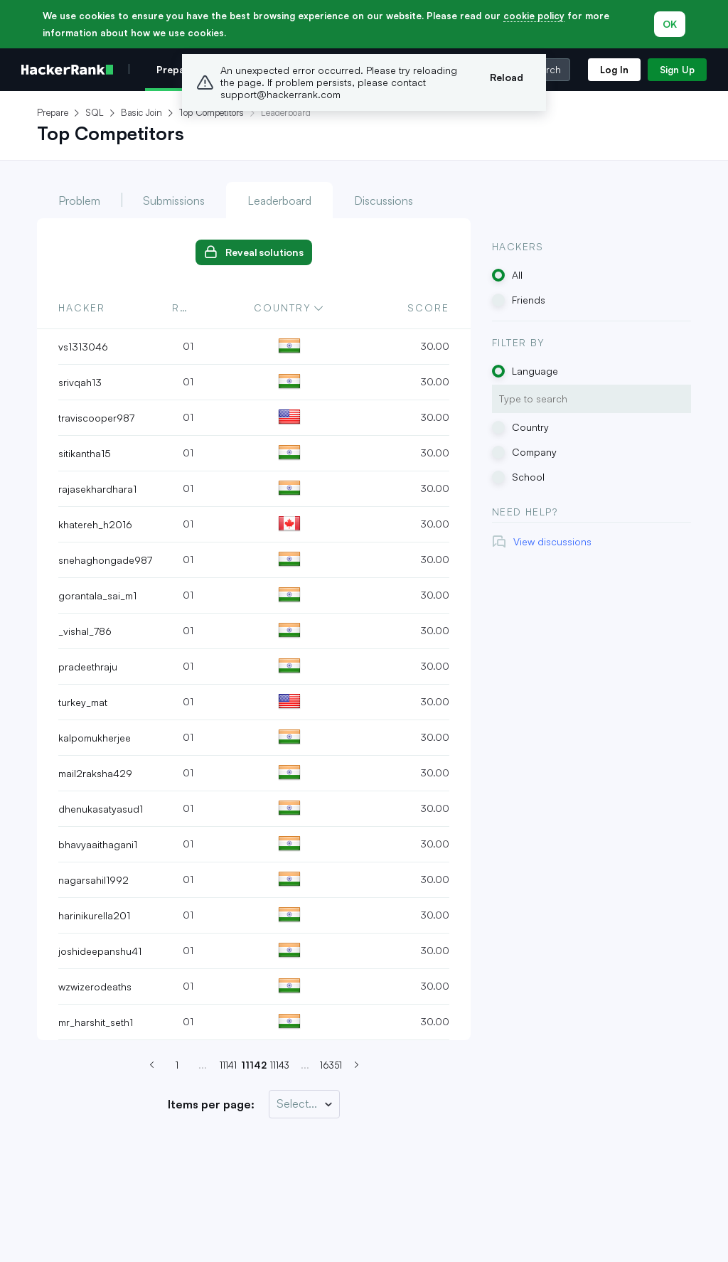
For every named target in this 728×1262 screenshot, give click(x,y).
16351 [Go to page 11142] (330, 1065)
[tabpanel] (254, 629)
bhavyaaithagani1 (97, 844)
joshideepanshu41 (99, 951)
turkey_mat (82, 702)
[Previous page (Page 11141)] (151, 1065)
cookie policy (533, 15)
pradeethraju (87, 667)
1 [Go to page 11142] (177, 1065)
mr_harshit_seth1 (95, 1022)
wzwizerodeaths (95, 986)
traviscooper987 (96, 418)
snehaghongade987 (105, 560)
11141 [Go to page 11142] (228, 1065)
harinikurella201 (94, 915)
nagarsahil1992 (93, 880)
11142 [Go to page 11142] (253, 1065)
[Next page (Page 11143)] (356, 1065)
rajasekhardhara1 (97, 489)
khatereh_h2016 (95, 524)
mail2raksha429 (95, 773)
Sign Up (677, 69)
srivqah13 (80, 382)
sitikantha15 (84, 453)
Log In (614, 69)
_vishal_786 (85, 631)
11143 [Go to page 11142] (279, 1065)
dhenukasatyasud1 (100, 809)
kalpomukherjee (94, 738)
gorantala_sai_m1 (97, 595)
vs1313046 (83, 347)
